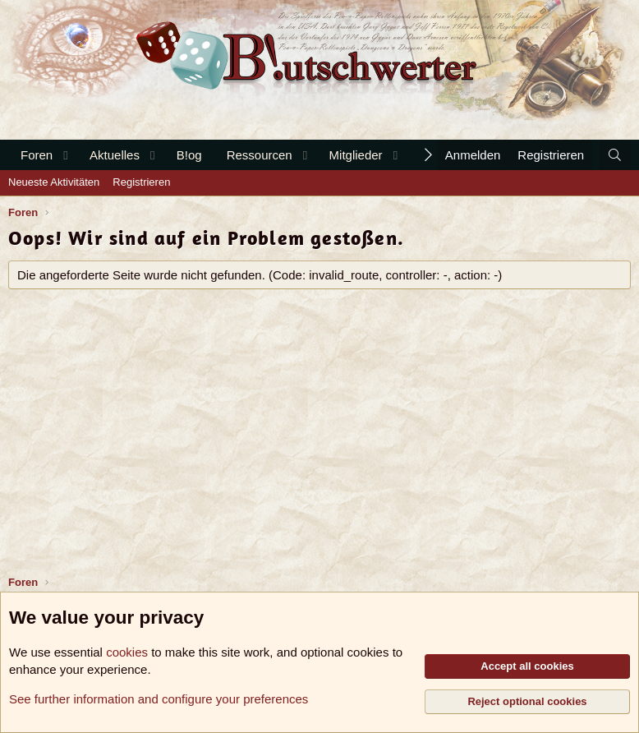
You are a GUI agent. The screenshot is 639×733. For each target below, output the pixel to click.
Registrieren (141, 182)
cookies (127, 652)
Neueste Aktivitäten (53, 182)
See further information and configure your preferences (158, 699)
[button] (65, 155)
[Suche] (615, 155)
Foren (37, 155)
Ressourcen (259, 155)
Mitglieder (356, 155)
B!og (189, 155)
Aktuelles (115, 155)
